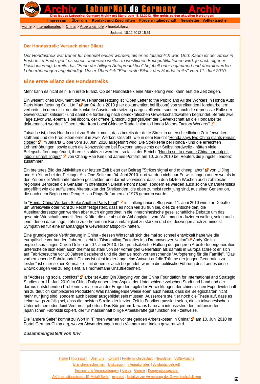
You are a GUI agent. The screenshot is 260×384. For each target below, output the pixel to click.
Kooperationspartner (163, 370)
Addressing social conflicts (54, 277)
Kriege (126, 370)
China (70, 26)
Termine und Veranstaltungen (96, 370)
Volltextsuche (184, 358)
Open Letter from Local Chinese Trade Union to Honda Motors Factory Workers (136, 124)
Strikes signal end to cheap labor (173, 170)
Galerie (139, 370)
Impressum (79, 358)
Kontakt (113, 358)
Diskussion (116, 364)
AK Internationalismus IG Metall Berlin (80, 377)
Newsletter (163, 358)
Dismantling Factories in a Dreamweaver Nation (143, 240)
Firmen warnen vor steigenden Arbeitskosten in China (140, 319)
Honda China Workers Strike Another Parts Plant (73, 202)
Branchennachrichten (89, 364)
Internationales (49, 26)
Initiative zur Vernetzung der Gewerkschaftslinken (164, 377)
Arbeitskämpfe (92, 26)
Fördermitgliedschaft (137, 358)
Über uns (97, 358)
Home (26, 26)
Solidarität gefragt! (166, 364)
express (118, 377)
